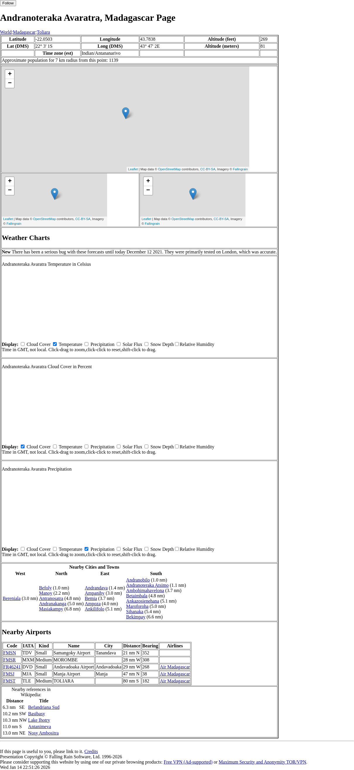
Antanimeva (39, 726)
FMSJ (8, 673)
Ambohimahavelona (145, 590)
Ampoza (93, 603)
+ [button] (10, 74)
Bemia (91, 598)
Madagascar (24, 32)
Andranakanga (52, 603)
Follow (8, 3)
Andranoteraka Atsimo (147, 585)
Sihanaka (134, 611)
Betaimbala (136, 595)
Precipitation (102, 344)
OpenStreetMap (169, 169)
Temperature (71, 344)
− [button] (10, 83)
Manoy (45, 593)
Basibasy (36, 713)
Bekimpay (135, 616)
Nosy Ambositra (43, 732)
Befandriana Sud (43, 707)
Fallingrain (240, 169)
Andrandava (96, 587)
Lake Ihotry (39, 720)
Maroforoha (137, 606)
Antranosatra (51, 598)
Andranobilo (138, 579)
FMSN (9, 652)
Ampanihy (95, 593)
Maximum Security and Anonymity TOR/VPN (262, 761)
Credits (91, 751)
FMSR (9, 659)
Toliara (43, 32)
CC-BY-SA (207, 169)
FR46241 (12, 666)
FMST (9, 680)
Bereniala (11, 598)
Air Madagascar (175, 666)
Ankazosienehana (142, 600)
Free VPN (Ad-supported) (188, 761)
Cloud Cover (39, 344)
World (6, 32)
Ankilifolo (94, 608)
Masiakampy (51, 608)
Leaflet (133, 169)
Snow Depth (162, 344)
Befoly (45, 587)
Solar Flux (132, 344)
